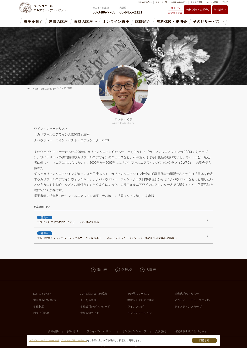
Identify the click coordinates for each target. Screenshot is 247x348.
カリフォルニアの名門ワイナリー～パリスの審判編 (119, 219)
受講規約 (160, 331)
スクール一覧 (161, 2)
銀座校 (126, 270)
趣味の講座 (58, 22)
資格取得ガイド (89, 312)
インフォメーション (139, 312)
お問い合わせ (41, 312)
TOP (29, 88)
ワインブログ (135, 306)
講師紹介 (143, 22)
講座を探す (33, 22)
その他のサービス (138, 293)
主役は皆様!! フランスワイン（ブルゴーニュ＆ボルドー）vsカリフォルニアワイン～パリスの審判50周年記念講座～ (119, 235)
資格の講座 (83, 22)
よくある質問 (196, 2)
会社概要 (53, 331)
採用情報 (72, 331)
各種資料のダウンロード (95, 306)
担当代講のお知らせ (186, 293)
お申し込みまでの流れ (93, 293)
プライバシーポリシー (100, 331)
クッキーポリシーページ (74, 340)
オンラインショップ (134, 331)
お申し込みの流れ (179, 2)
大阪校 (151, 270)
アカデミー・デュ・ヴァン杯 (192, 299)
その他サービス (206, 22)
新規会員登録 (175, 13)
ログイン (176, 8)
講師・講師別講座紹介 (45, 88)
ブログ (225, 2)
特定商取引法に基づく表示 (190, 331)
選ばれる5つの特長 (44, 299)
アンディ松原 (65, 88)
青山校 (102, 270)
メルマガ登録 (212, 2)
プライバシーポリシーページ (44, 340)
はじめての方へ (144, 2)
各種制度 (38, 306)
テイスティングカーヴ (187, 306)
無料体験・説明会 (197, 9)
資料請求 (218, 9)
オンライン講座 (115, 22)
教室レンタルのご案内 (140, 299)
